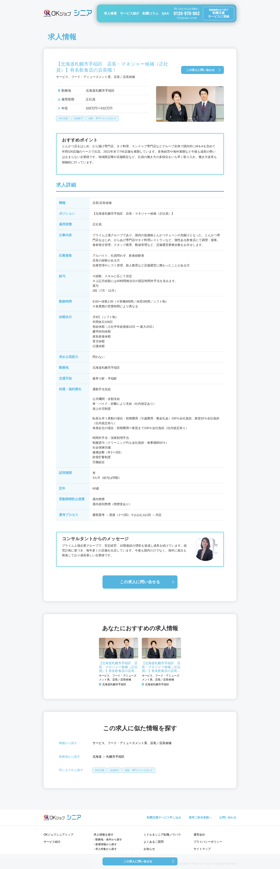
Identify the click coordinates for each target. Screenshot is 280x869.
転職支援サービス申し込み (164, 817)
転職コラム (150, 13)
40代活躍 (63, 118)
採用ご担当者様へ (200, 817)
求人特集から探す (106, 848)
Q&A (165, 13)
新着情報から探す (106, 844)
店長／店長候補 (160, 743)
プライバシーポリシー (208, 841)
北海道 (97, 756)
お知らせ (149, 848)
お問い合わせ (227, 817)
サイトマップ (202, 848)
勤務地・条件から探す (108, 839)
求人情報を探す (104, 834)
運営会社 (199, 834)
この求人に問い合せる (140, 582)
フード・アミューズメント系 (127, 743)
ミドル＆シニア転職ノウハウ (162, 834)
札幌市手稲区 (115, 756)
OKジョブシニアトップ (58, 834)
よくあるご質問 (154, 841)
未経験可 (78, 118)
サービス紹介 (129, 13)
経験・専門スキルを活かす (102, 118)
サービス (98, 743)
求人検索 (110, 13)
